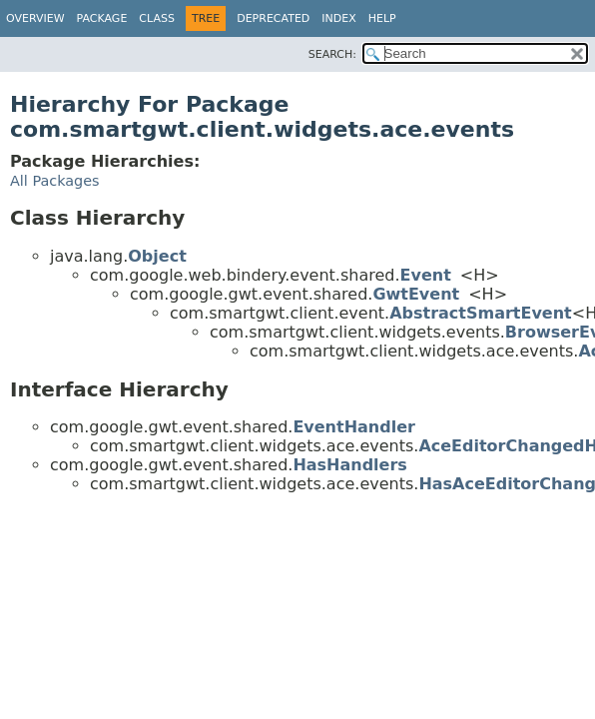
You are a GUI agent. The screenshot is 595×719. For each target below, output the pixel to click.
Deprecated (273, 18)
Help (382, 18)
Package (102, 18)
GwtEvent (415, 294)
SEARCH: (332, 54)
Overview (35, 18)
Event (425, 275)
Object (157, 256)
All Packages (55, 181)
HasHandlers (350, 464)
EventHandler (354, 426)
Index (338, 18)
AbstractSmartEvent (480, 313)
